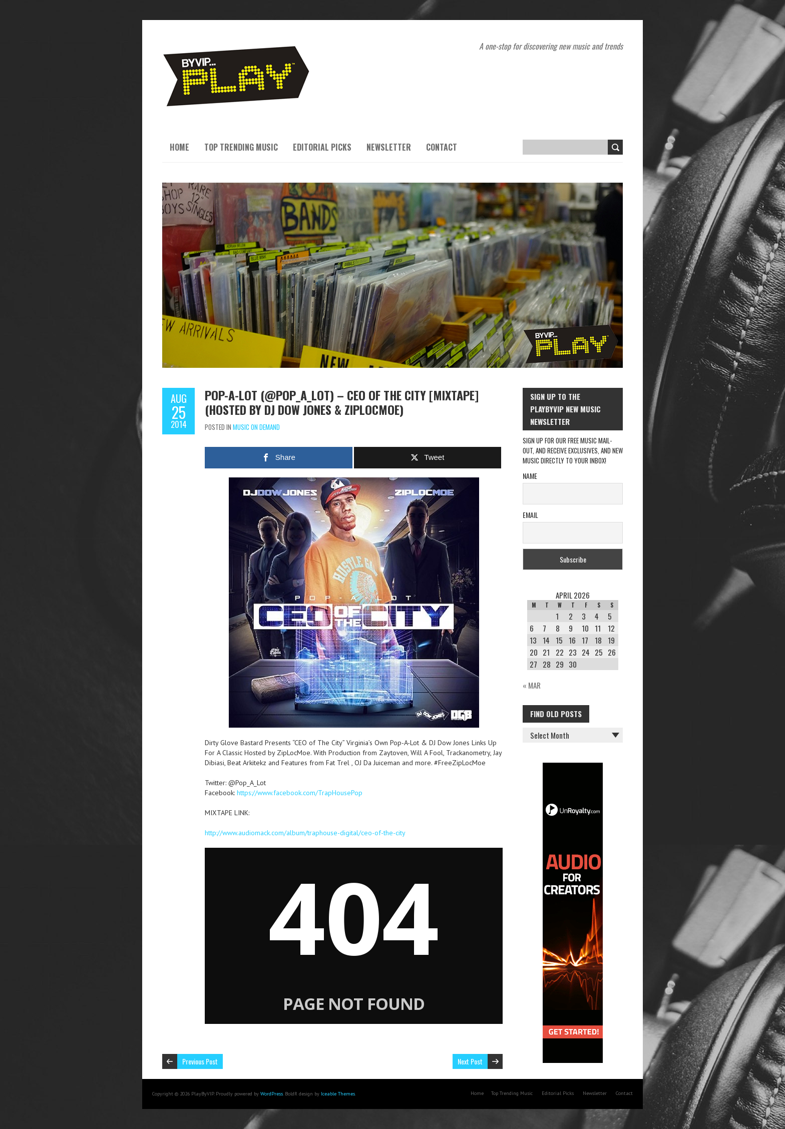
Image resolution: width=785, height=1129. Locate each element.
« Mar (532, 685)
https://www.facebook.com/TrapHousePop (299, 792)
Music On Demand (256, 427)
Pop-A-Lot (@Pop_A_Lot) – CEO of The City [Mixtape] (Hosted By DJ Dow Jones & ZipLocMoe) (342, 402)
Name (530, 475)
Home (179, 147)
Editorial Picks (322, 147)
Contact (441, 147)
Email (530, 514)
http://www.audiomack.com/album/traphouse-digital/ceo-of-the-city (305, 832)
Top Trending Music (241, 147)
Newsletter (388, 147)
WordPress (271, 1093)
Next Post (470, 1061)
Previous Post (200, 1061)
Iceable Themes (338, 1093)
